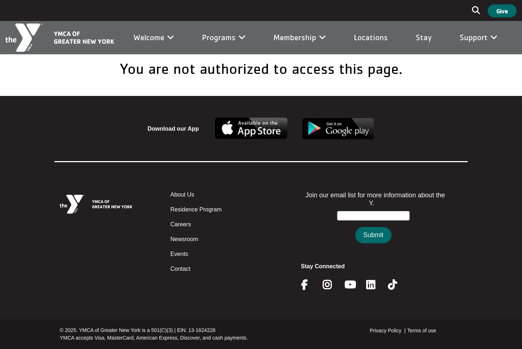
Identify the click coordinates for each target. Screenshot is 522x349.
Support (478, 37)
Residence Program (195, 209)
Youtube (349, 285)
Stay (424, 37)
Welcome (153, 37)
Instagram (332, 285)
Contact (180, 269)
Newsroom (184, 239)
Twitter (397, 285)
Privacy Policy (385, 330)
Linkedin (375, 285)
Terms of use (421, 330)
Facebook (309, 285)
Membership (299, 37)
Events (179, 254)
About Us (182, 195)
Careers (180, 224)
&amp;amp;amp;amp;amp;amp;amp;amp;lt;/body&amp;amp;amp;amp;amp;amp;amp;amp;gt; (373, 224)
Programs (223, 37)
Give (502, 11)
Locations (371, 37)
